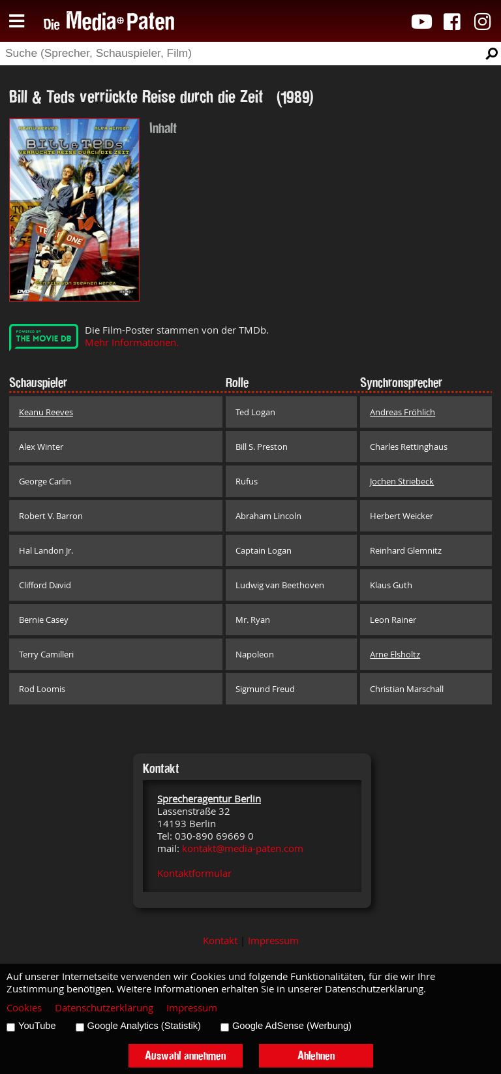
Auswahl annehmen (185, 1055)
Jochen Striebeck (402, 481)
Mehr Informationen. (132, 342)
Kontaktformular (194, 873)
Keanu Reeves (46, 412)
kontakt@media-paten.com (242, 848)
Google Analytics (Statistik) (144, 1025)
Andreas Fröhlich (402, 412)
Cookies (24, 1008)
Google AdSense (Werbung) (292, 1025)
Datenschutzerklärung (104, 1008)
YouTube (37, 1025)
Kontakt (220, 940)
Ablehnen (316, 1055)
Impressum (273, 940)
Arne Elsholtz (395, 654)
